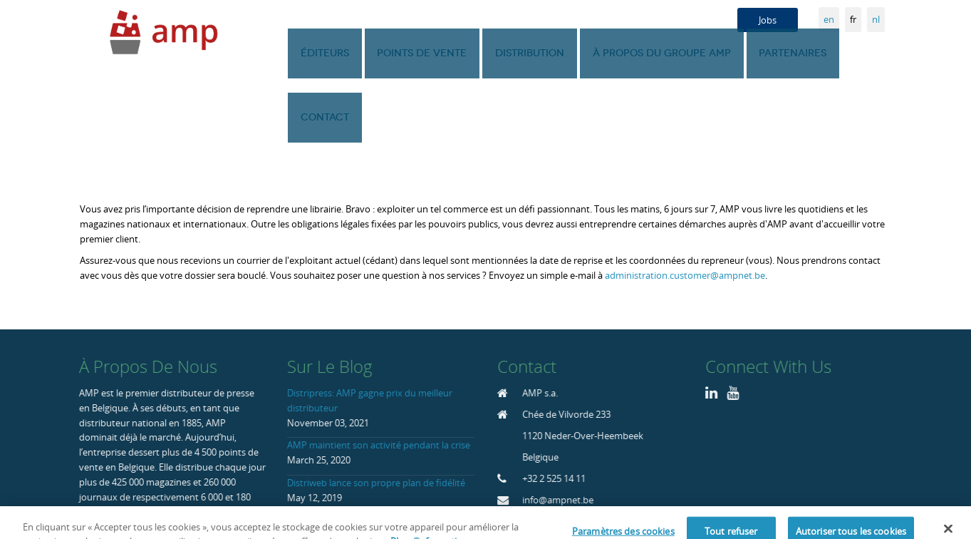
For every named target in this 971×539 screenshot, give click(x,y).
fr (853, 19)
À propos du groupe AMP (656, 53)
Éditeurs (344, 53)
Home (553, 500)
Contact (857, 53)
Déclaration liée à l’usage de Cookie (686, 500)
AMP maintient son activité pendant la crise (377, 380)
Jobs (768, 20)
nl (876, 19)
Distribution (532, 53)
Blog (589, 500)
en (829, 19)
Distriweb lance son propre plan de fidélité (375, 418)
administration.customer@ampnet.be (685, 211)
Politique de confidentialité (830, 500)
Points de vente (433, 53)
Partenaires (779, 53)
